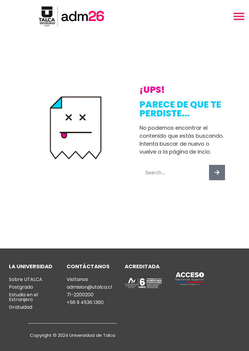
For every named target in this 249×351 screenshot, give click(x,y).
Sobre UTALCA (25, 279)
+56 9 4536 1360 (85, 302)
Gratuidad (20, 307)
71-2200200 (80, 294)
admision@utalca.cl (89, 287)
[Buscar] (217, 172)
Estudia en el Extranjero (23, 297)
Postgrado (21, 287)
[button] (239, 16)
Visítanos (77, 279)
